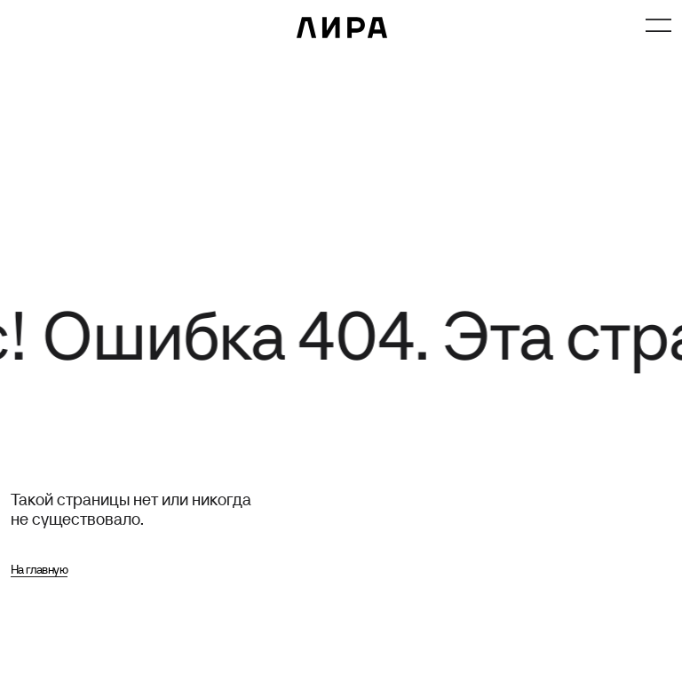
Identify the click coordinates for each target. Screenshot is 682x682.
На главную (39, 569)
